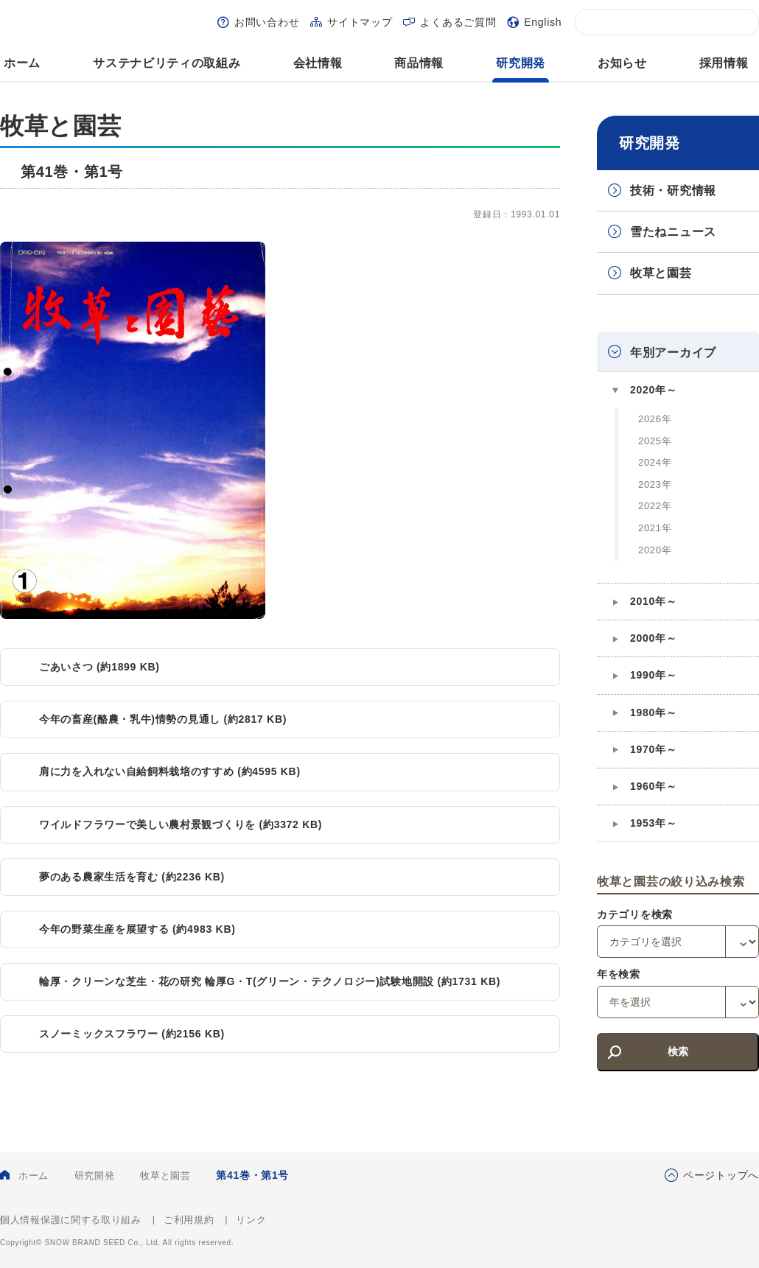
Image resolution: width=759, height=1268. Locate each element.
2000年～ (653, 638)
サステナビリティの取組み (166, 63)
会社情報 (318, 63)
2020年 (654, 550)
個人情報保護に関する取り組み (70, 1219)
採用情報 (724, 63)
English (543, 22)
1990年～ (653, 675)
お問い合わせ (266, 22)
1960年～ (653, 786)
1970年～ (653, 749)
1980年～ (653, 712)
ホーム (22, 63)
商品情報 (419, 63)
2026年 (654, 418)
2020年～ (653, 390)
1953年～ (653, 823)
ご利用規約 (189, 1219)
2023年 (654, 484)
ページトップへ (721, 1175)
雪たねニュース (673, 231)
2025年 (654, 440)
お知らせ (622, 63)
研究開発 (520, 63)
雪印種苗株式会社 (718, 1231)
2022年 (654, 505)
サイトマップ (359, 22)
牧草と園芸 (661, 273)
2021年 (654, 527)
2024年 (654, 462)
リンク (251, 1219)
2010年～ (653, 601)
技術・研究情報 (673, 190)
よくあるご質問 (458, 22)
